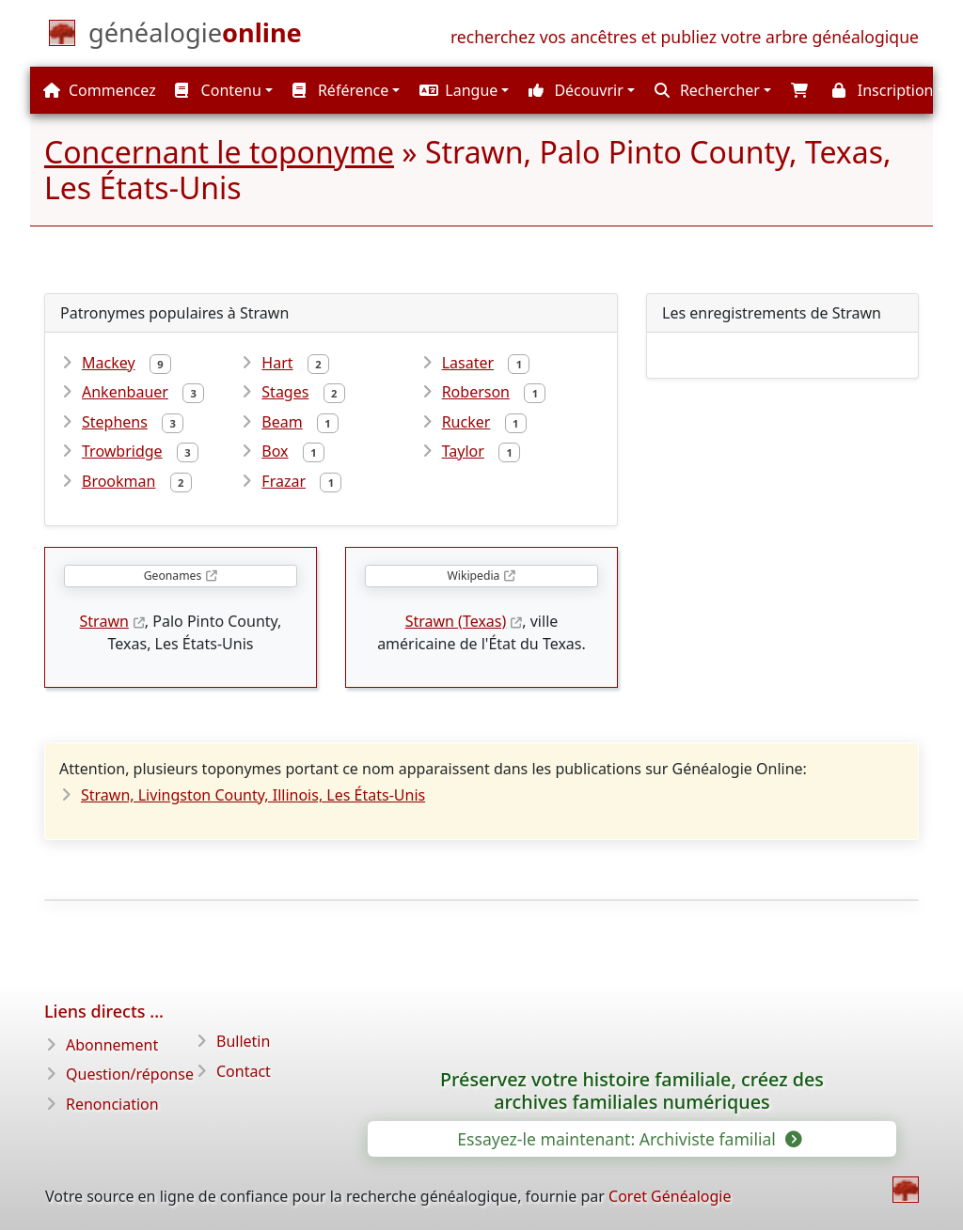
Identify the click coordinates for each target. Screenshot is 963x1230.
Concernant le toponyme (219, 152)
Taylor (463, 451)
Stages (284, 391)
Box (274, 451)
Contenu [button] (217, 90)
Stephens (115, 422)
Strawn (104, 621)
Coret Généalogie (669, 1196)
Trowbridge (122, 451)
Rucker (466, 422)
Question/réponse (130, 1074)
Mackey (108, 362)
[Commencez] (195, 36)
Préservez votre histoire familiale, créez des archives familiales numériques (632, 1090)
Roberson (476, 391)
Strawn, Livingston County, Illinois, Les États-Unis (253, 795)
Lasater (468, 362)
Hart (276, 362)
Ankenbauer (125, 391)
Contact (243, 1071)
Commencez (99, 90)
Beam (281, 422)
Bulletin (243, 1041)
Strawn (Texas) (456, 621)
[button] (461, 90)
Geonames (172, 576)
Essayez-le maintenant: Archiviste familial (627, 1139)
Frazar (283, 481)
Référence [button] (340, 90)
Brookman (118, 481)
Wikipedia (474, 576)
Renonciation (112, 1104)
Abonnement (112, 1045)
